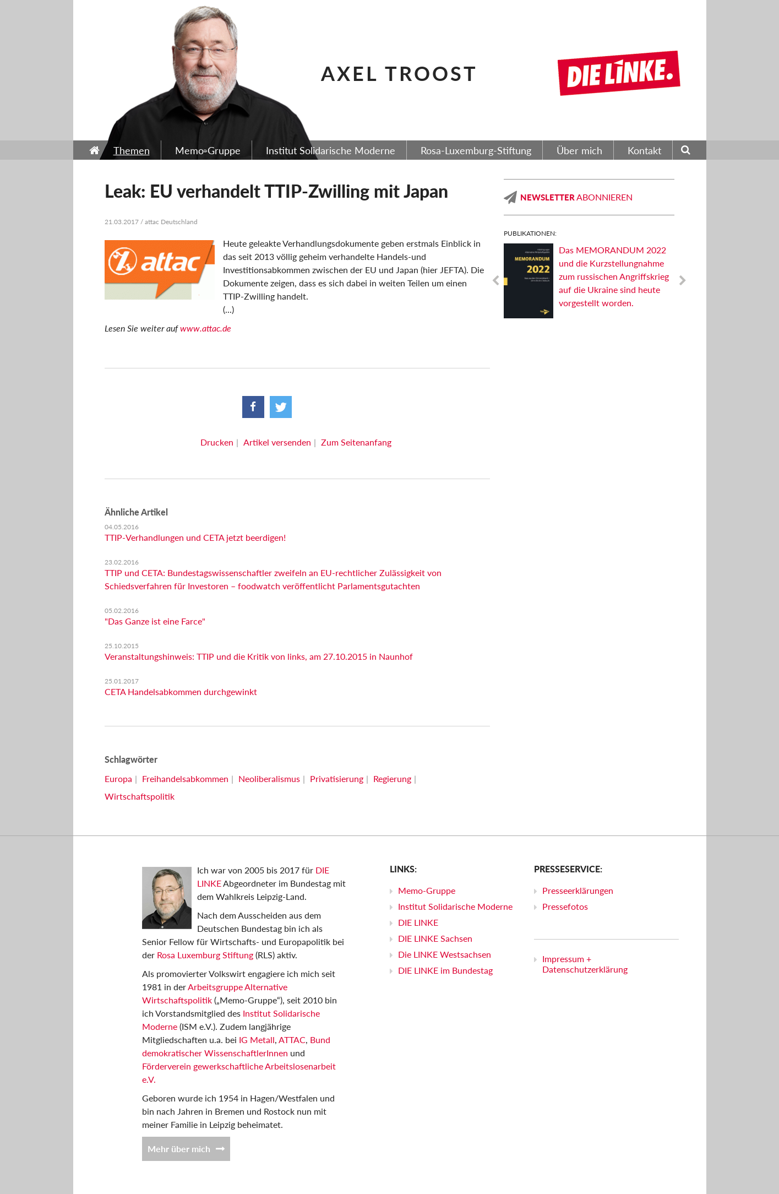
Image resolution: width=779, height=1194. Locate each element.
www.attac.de (205, 328)
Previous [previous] (495, 280)
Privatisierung (336, 778)
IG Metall (257, 1039)
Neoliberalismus (269, 778)
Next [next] (682, 280)
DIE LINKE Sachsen (435, 938)
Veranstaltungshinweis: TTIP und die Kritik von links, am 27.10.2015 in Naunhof (259, 656)
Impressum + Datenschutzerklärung (585, 963)
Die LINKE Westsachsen (444, 954)
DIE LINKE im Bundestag (445, 970)
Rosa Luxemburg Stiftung (205, 954)
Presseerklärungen (577, 890)
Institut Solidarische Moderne (455, 906)
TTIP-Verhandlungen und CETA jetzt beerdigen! (195, 537)
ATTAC (292, 1039)
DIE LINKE (418, 922)
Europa (118, 778)
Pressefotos (565, 906)
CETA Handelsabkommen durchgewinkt (181, 691)
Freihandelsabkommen (185, 778)
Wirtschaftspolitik (140, 796)
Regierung (392, 778)
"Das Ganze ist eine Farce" (155, 621)
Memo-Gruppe (426, 890)
